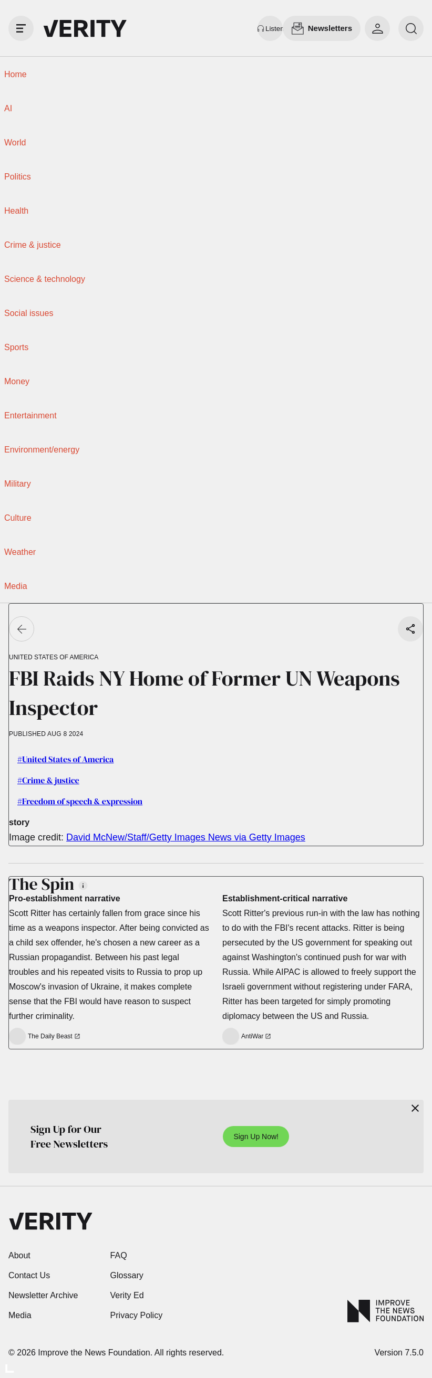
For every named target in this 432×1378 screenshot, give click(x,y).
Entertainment (30, 415)
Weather (20, 552)
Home (15, 74)
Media (15, 586)
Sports (16, 347)
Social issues (28, 313)
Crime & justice (32, 244)
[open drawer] (21, 28)
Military (17, 483)
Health (16, 210)
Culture (18, 517)
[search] (411, 28)
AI (8, 108)
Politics (17, 176)
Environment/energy (41, 449)
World (15, 142)
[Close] (415, 1108)
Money (16, 381)
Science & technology (44, 279)
